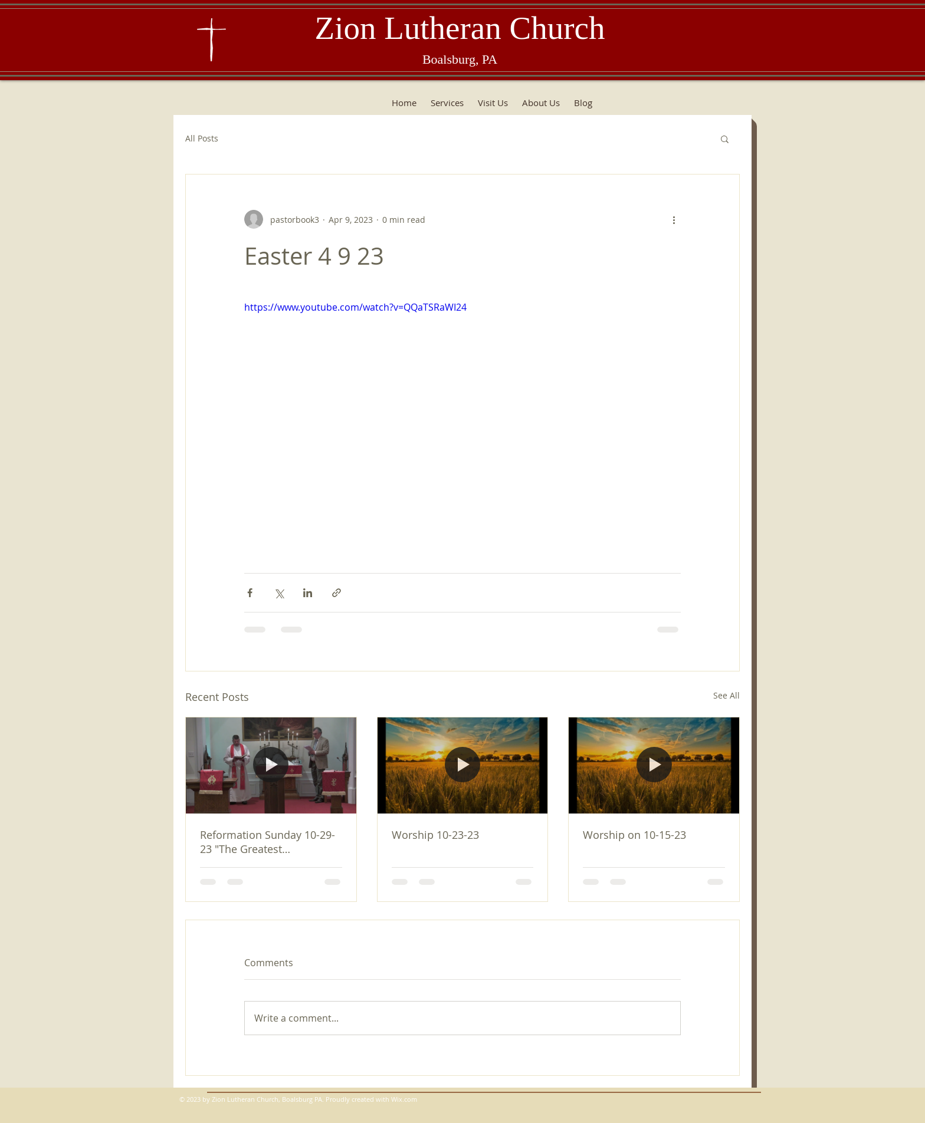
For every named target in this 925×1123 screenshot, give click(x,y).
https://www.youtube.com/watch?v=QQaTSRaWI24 (355, 307)
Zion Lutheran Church (460, 28)
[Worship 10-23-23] (463, 765)
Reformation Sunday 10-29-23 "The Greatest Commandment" (267, 842)
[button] (724, 138)
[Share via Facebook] (249, 592)
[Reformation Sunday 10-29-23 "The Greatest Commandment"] (271, 765)
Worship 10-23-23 (435, 835)
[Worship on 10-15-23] (654, 765)
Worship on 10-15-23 (634, 835)
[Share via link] (336, 592)
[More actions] (674, 219)
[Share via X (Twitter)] (278, 592)
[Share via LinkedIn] (307, 592)
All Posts (201, 138)
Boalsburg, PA (459, 59)
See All (726, 695)
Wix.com (404, 1099)
